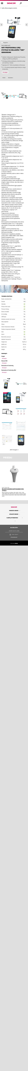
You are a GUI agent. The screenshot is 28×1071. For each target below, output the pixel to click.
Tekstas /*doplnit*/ (15, 534)
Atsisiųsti (4, 358)
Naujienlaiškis (14, 527)
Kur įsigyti (5, 72)
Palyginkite (5, 42)
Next (26, 24)
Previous (1, 24)
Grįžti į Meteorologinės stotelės (9, 8)
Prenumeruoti (14, 537)
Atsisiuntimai (10, 77)
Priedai (3, 77)
